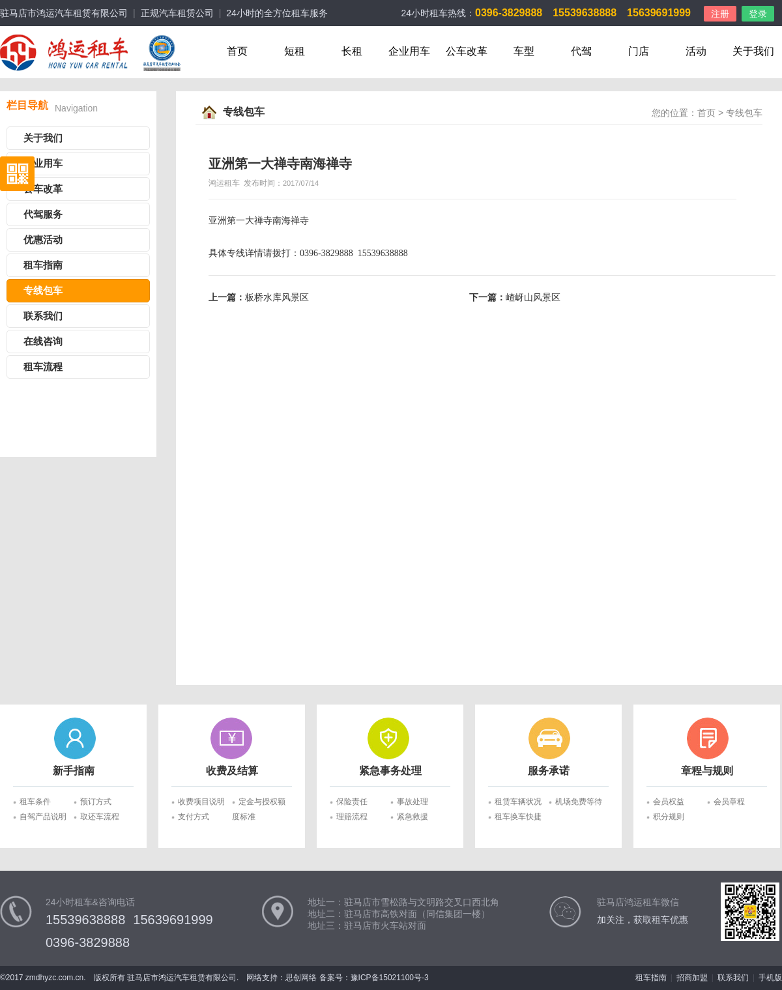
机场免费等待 (578, 801)
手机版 (770, 977)
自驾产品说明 (43, 816)
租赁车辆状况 (518, 801)
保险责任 (352, 801)
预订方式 (95, 801)
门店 (638, 51)
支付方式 (193, 816)
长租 (351, 51)
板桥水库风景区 (277, 297)
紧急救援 (412, 816)
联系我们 (43, 316)
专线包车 (43, 290)
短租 (294, 51)
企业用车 (409, 51)
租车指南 (43, 265)
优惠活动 (43, 240)
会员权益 (668, 801)
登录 (758, 13)
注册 (720, 13)
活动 (696, 51)
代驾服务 (43, 214)
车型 (524, 51)
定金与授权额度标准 (258, 803)
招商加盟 (692, 977)
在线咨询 (43, 341)
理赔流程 (352, 816)
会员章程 (729, 801)
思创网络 (301, 977)
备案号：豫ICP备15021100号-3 (374, 977)
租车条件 (35, 801)
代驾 (581, 51)
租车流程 (43, 367)
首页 (237, 51)
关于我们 (753, 51)
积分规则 (668, 816)
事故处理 (412, 801)
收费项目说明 (201, 801)
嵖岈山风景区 (533, 297)
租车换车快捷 (518, 816)
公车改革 (466, 51)
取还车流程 (99, 816)
